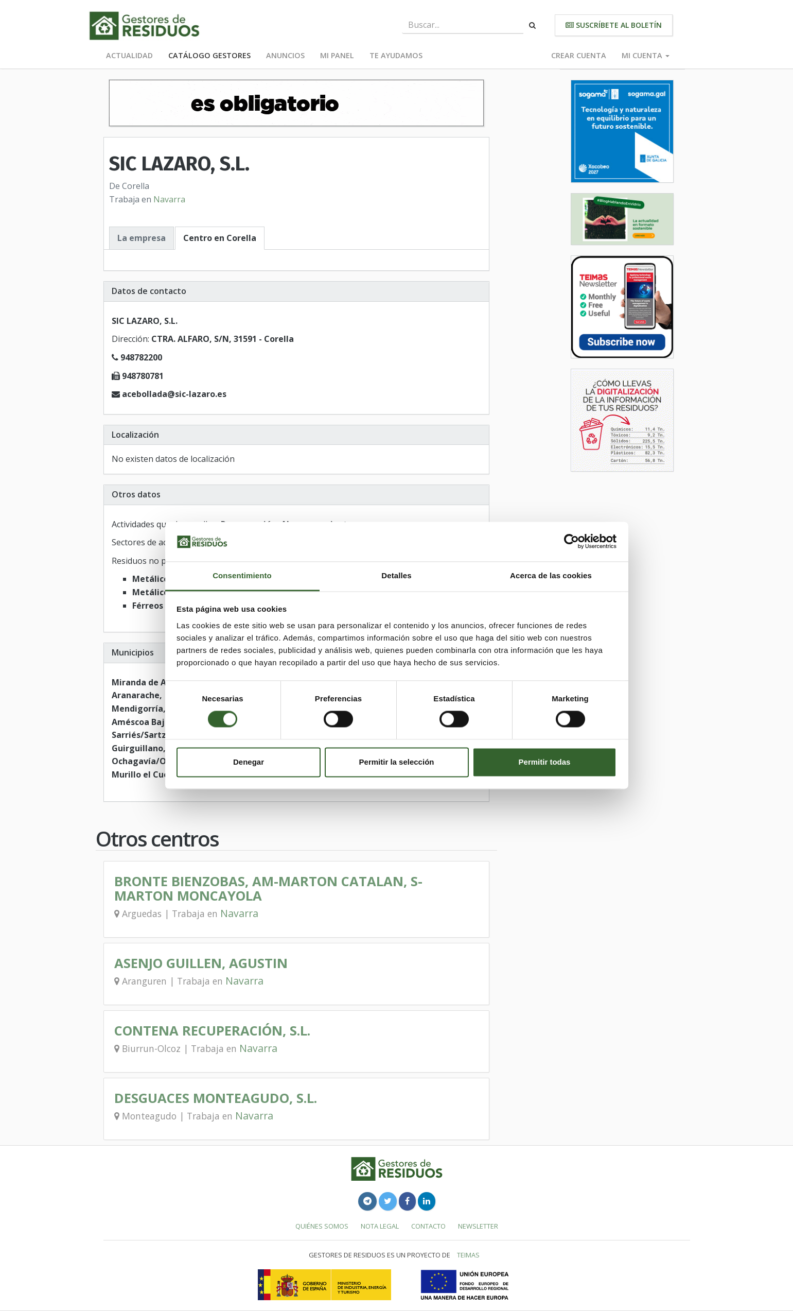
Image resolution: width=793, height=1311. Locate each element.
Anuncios (285, 55)
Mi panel (337, 55)
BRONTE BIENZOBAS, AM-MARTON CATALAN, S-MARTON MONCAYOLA (268, 888)
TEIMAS (468, 1255)
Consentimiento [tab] (242, 575)
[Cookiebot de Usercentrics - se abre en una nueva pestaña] (571, 541)
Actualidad (129, 55)
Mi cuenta (645, 55)
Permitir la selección (396, 761)
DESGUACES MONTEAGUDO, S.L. (215, 1098)
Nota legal (380, 1226)
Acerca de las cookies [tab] (551, 575)
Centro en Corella (219, 238)
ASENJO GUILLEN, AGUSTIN (201, 963)
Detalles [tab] (396, 575)
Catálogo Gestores (209, 55)
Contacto (428, 1226)
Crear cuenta (578, 55)
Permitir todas (545, 761)
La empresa (141, 238)
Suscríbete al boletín (614, 25)
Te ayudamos (395, 55)
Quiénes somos (321, 1226)
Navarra (169, 199)
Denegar (248, 761)
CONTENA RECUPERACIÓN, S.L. (212, 1031)
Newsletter (478, 1226)
